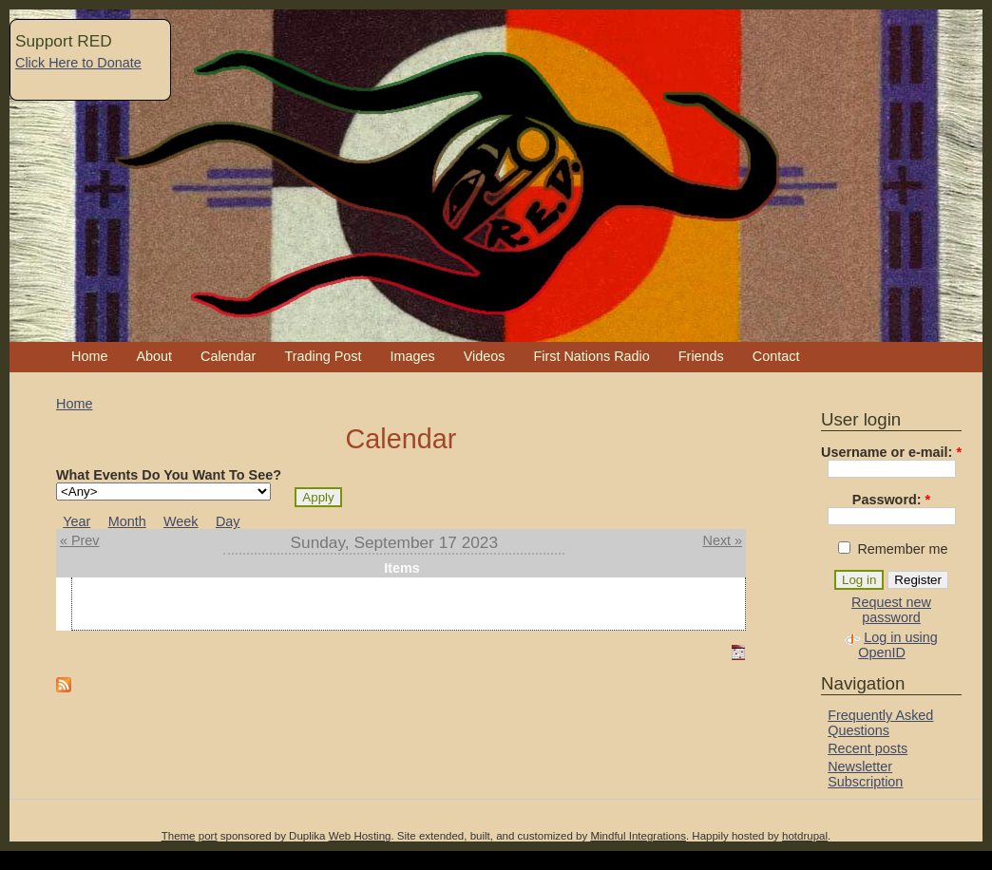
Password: (891, 499)
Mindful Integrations (638, 836)
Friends (701, 356)
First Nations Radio (591, 356)
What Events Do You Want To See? (168, 474)
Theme (179, 836)
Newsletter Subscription (865, 774)
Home (89, 356)
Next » (723, 540)
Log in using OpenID (898, 645)
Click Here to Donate (78, 62)
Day (228, 521)
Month (127, 521)
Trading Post (322, 356)
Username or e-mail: (891, 452)
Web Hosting (360, 836)
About (154, 356)
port (208, 836)
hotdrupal (805, 836)
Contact (776, 356)
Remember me (892, 549)
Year (76, 521)
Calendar (228, 356)
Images (412, 356)
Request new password (891, 610)
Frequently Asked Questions (880, 723)
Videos (485, 356)
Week (181, 521)
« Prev (80, 540)
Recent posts (867, 748)
